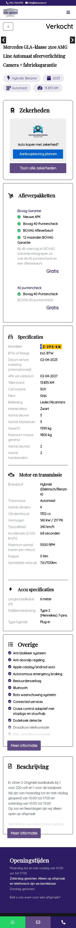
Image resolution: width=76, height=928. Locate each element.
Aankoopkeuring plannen (38, 154)
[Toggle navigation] (68, 12)
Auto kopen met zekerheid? (38, 145)
